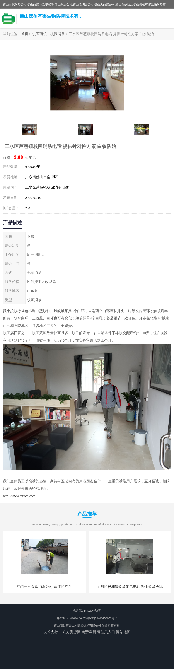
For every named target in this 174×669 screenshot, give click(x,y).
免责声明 (89, 632)
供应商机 (39, 34)
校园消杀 (57, 34)
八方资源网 (72, 632)
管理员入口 (106, 632)
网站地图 (123, 632)
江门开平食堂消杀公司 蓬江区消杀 (44, 587)
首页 (24, 34)
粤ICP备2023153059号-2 (101, 618)
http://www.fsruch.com (19, 496)
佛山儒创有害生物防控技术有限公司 (77, 625)
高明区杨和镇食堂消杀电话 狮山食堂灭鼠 (130, 587)
